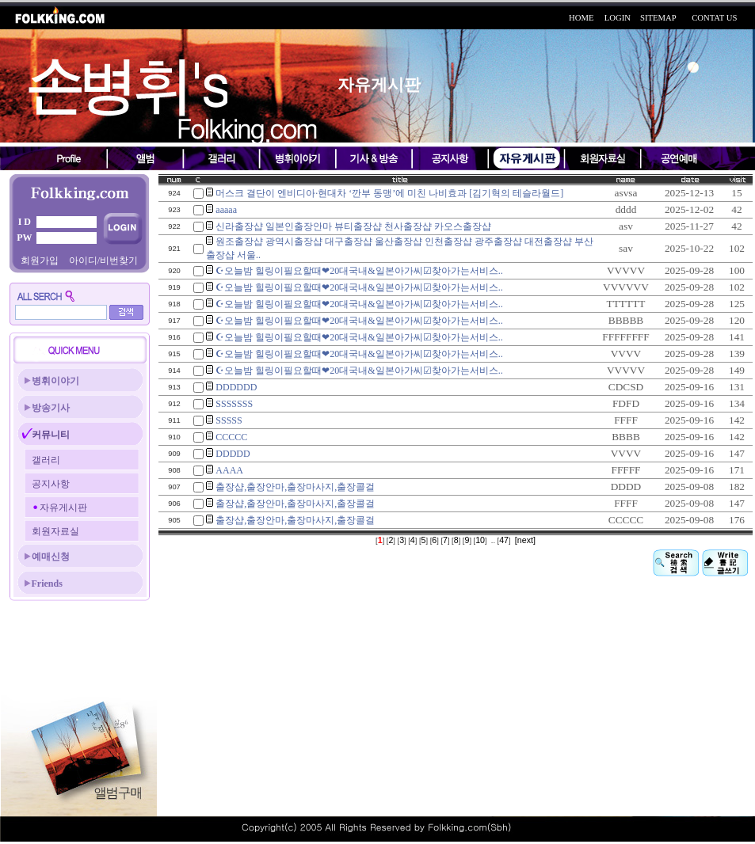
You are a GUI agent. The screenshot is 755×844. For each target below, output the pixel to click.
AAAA (229, 470)
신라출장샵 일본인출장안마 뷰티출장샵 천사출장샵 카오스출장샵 (353, 226)
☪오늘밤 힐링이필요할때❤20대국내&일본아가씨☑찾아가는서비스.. (358, 270)
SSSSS (228, 420)
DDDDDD (236, 387)
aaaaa (226, 209)
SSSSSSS (234, 403)
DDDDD (232, 453)
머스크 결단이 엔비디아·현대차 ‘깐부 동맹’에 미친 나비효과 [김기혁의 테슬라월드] (389, 193)
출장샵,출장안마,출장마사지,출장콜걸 (295, 486)
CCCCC (231, 437)
